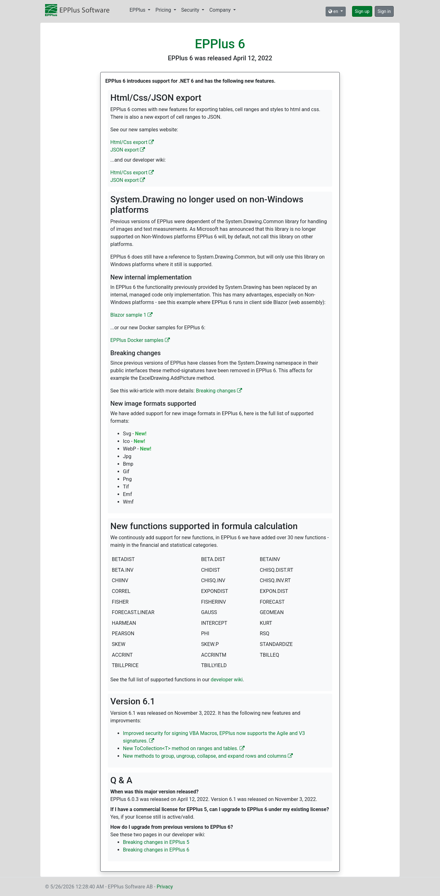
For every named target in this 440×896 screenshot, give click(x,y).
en (333, 11)
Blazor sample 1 (131, 315)
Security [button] (190, 10)
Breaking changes (219, 391)
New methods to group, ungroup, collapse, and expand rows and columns (208, 756)
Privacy (165, 887)
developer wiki (227, 680)
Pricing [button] (163, 10)
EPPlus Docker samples (140, 340)
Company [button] (220, 10)
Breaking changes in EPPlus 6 (156, 850)
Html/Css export (132, 142)
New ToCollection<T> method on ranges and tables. (184, 748)
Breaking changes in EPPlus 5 (156, 842)
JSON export (127, 150)
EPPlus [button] (138, 10)
